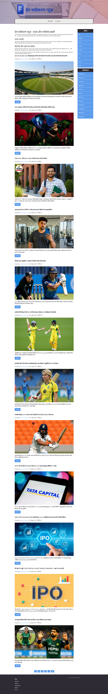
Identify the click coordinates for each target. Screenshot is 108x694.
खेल (79, 34)
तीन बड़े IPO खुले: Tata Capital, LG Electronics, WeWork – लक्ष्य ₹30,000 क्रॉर (39, 568)
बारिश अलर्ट (50, 21)
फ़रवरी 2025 (81, 105)
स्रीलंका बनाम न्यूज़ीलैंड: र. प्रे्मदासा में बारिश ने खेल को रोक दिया (30, 261)
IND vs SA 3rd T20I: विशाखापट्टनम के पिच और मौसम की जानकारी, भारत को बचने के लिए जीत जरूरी (41, 56)
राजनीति (80, 38)
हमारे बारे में (17, 681)
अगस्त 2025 (81, 81)
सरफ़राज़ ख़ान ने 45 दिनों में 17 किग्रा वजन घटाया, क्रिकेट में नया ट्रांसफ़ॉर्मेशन (33, 209)
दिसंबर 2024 (81, 112)
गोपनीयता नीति (17, 685)
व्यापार (80, 42)
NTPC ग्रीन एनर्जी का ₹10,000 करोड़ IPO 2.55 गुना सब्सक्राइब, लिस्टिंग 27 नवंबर (35, 466)
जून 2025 (81, 89)
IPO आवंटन (57, 21)
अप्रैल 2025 (81, 97)
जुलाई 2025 (81, 85)
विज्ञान (80, 61)
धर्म (79, 58)
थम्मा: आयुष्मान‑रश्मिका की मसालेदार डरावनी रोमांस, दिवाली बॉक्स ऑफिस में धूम (35, 107)
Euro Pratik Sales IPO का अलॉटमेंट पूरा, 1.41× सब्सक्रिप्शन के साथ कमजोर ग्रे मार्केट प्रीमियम (40, 517)
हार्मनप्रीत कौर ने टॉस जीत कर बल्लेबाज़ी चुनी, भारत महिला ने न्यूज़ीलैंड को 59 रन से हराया (36, 363)
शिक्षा (80, 54)
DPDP (16, 689)
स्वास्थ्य (80, 65)
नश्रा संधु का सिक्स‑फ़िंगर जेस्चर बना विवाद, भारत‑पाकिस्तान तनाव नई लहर (33, 619)
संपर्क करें (16, 687)
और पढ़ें (17, 102)
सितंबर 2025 (81, 77)
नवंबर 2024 (81, 116)
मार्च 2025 (81, 101)
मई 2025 (81, 93)
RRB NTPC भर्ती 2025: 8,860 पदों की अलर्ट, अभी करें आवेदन (31, 158)
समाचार (80, 46)
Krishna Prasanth (24, 59)
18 (52, 671)
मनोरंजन (80, 50)
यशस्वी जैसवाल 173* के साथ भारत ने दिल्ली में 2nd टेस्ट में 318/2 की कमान (34, 414)
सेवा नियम (16, 683)
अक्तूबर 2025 (81, 74)
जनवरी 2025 (81, 108)
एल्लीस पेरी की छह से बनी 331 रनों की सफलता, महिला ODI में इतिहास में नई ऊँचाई (35, 312)
